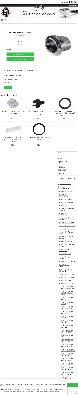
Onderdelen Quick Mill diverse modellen (68, 256)
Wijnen (60, 314)
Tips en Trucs (62, 34)
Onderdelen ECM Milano (65, 91)
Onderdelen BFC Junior (67, 75)
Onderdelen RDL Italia (66, 265)
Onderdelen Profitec (66, 152)
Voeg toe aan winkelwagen (15, 57)
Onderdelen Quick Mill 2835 (67, 189)
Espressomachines (64, 56)
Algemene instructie (13, 358)
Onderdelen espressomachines (64, 60)
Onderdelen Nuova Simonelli (65, 142)
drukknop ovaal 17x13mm (14, 78)
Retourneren (65, 366)
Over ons (65, 358)
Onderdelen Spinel (65, 285)
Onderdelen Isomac (66, 114)
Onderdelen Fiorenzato (67, 101)
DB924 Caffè (62, 42)
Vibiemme (13, 370)
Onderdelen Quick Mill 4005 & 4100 (67, 217)
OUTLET (61, 331)
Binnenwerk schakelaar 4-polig (28, 115)
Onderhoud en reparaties (66, 51)
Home (60, 31)
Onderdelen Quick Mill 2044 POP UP (67, 180)
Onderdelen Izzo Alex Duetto (66, 117)
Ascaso (39, 368)
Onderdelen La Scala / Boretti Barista (66, 281)
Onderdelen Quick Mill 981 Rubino (67, 236)
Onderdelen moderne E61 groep (66, 81)
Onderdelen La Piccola (67, 146)
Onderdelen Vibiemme (67, 289)
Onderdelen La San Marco (65, 274)
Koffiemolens (62, 297)
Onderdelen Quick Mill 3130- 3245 (67, 213)
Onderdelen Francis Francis (66, 105)
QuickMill (13, 364)
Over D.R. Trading (64, 341)
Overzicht (8, 89)
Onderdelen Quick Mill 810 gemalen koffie (67, 164)
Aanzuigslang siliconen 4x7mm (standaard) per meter (9, 147)
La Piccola (39, 364)
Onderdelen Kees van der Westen (66, 122)
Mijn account (65, 2)
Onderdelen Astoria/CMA (63, 67)
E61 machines (13, 368)
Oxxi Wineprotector (64, 317)
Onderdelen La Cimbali (67, 78)
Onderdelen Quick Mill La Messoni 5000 (68, 222)
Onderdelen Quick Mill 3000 (67, 194)
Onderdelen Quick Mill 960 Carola (67, 227)
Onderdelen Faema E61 (67, 98)
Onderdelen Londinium (67, 134)
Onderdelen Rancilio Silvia (66, 261)
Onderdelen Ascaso (66, 64)
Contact (60, 338)
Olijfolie (60, 322)
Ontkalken (13, 360)
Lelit (39, 366)
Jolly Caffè (61, 39)
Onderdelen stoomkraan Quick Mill (67, 251)
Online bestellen (65, 362)
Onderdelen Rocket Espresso (66, 269)
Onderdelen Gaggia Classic (66, 110)
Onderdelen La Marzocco (64, 137)
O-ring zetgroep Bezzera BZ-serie (27, 145)
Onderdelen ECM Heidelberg (65, 86)
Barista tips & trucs (39, 358)
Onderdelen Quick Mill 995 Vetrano (67, 245)
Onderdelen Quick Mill (67, 155)
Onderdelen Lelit (65, 126)
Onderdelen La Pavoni (67, 149)
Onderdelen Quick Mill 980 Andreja (67, 231)
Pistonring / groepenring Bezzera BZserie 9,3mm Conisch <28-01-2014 (46, 118)
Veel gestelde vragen (65, 344)
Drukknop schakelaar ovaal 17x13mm (9, 116)
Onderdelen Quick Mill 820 (67, 170)
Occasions (61, 334)
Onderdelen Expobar (66, 95)
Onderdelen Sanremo (66, 278)
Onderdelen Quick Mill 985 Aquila (67, 241)
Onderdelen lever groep (65, 130)
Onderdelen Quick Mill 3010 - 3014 (67, 203)
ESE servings (39, 362)
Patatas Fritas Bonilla (65, 325)
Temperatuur (13, 362)
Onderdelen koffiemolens (66, 300)
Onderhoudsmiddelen (65, 305)
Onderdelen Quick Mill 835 (67, 175)
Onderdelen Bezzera (66, 71)
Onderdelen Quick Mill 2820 (67, 184)
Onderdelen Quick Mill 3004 (67, 198)
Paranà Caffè (62, 45)
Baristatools (62, 308)
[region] (27, 388)
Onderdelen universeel (67, 292)
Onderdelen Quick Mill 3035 (67, 208)
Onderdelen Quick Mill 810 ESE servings (68, 159)
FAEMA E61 (39, 360)
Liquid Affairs (65, 368)
